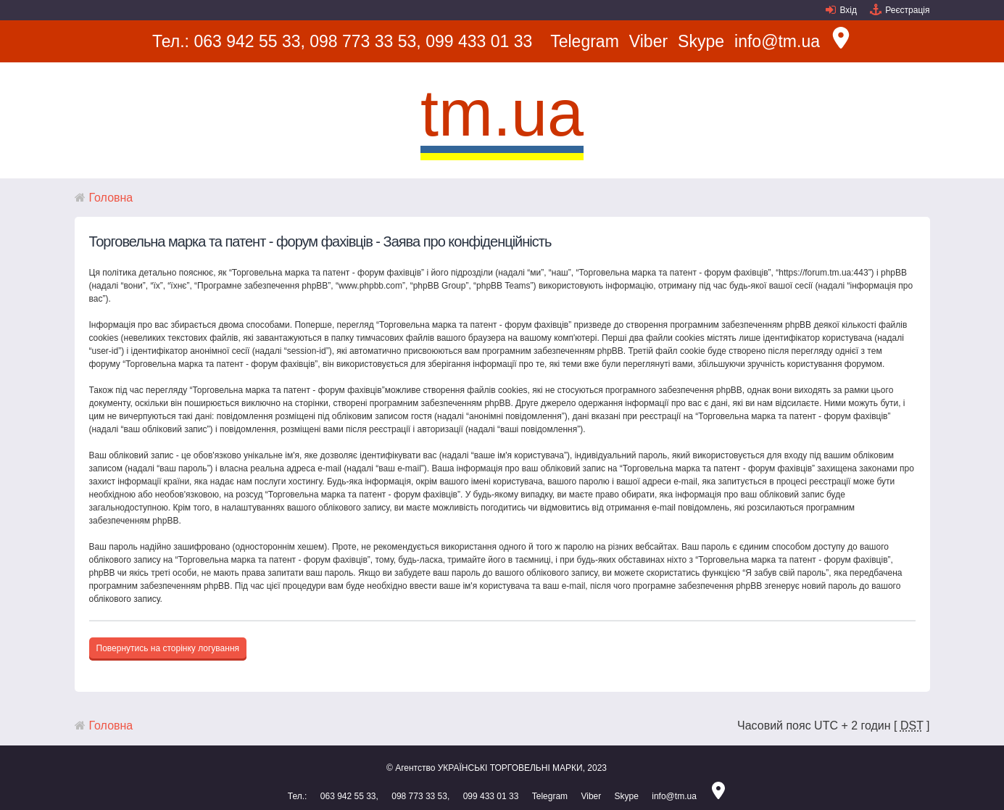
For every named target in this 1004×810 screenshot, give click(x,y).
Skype (701, 41)
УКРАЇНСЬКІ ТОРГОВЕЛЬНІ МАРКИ (510, 768)
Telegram (584, 41)
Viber (648, 41)
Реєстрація (907, 10)
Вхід (848, 10)
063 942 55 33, (249, 41)
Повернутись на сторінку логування (168, 648)
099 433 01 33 (479, 41)
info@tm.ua (777, 41)
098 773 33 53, (365, 41)
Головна (111, 197)
